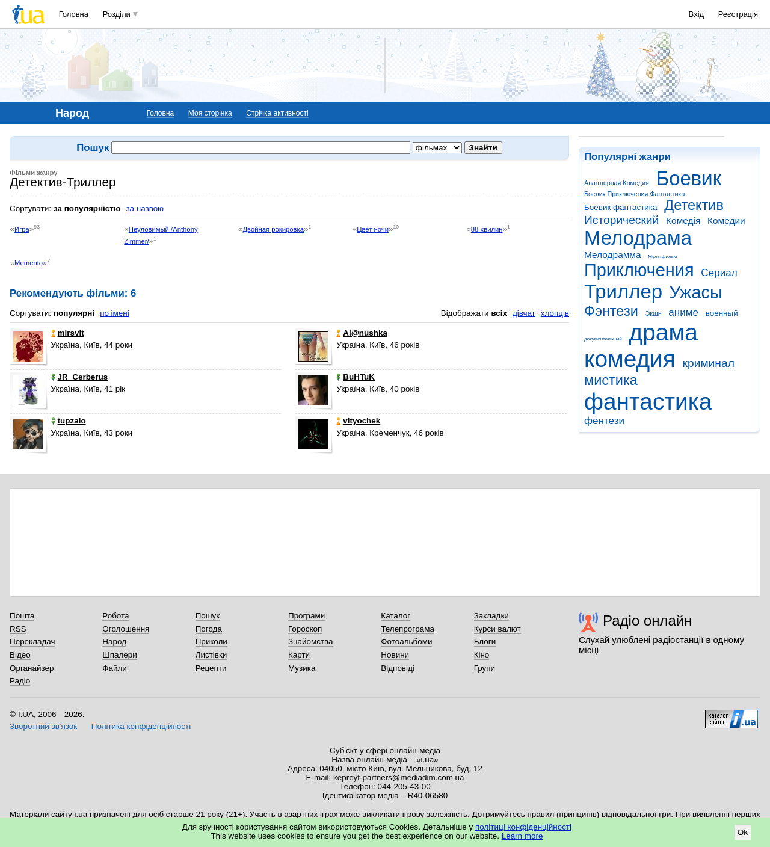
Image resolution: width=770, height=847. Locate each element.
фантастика (648, 401)
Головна (73, 14)
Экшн (653, 313)
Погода (209, 628)
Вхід (696, 14)
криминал (709, 363)
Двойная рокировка (273, 229)
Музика (301, 668)
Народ (114, 641)
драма (663, 332)
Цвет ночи (373, 229)
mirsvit (67, 332)
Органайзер (32, 668)
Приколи (211, 641)
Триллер (623, 291)
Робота (115, 615)
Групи (484, 668)
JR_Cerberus (79, 376)
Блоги (485, 641)
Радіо (20, 680)
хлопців (555, 313)
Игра (21, 229)
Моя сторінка (210, 113)
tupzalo (68, 420)
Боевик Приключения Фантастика (634, 193)
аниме (683, 312)
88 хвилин (487, 229)
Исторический (621, 220)
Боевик (689, 178)
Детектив (694, 205)
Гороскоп (305, 628)
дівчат (524, 313)
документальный (603, 339)
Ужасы (696, 292)
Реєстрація (738, 14)
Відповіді (397, 668)
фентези (604, 421)
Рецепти (211, 668)
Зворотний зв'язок (43, 726)
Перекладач (32, 641)
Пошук (208, 615)
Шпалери (119, 654)
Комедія (683, 220)
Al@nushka (361, 332)
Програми (306, 615)
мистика (611, 380)
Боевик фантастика (620, 207)
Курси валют (497, 628)
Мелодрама (638, 238)
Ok (743, 832)
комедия (630, 359)
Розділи (117, 14)
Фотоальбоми (406, 641)
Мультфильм (662, 256)
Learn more (522, 835)
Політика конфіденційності (141, 726)
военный (722, 313)
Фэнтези (611, 311)
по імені (114, 313)
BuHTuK (355, 376)
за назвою (145, 208)
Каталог (395, 615)
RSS (18, 628)
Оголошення (125, 628)
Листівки (211, 654)
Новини (395, 654)
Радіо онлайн (647, 620)
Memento (28, 262)
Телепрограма (407, 628)
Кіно (482, 654)
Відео (20, 654)
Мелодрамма (612, 255)
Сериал (719, 273)
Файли (114, 668)
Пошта (22, 615)
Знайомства (310, 641)
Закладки (491, 615)
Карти (299, 654)
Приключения (639, 270)
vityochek (358, 420)
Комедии (726, 220)
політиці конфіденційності (523, 826)
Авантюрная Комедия (616, 182)
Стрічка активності (277, 113)
